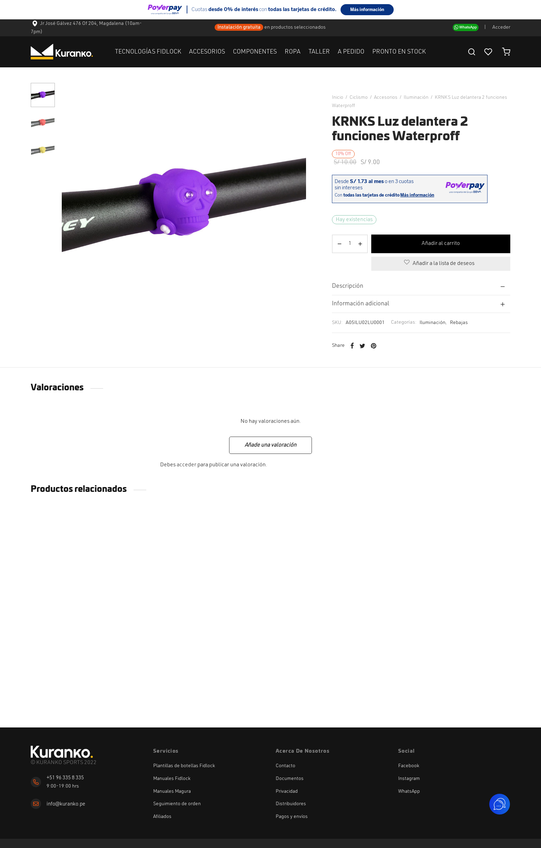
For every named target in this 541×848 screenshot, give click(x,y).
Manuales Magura (172, 791)
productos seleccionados (299, 27)
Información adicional (360, 304)
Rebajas (459, 322)
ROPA (293, 52)
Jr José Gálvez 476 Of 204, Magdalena (78, 23)
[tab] (421, 286)
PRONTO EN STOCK (399, 52)
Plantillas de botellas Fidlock (184, 765)
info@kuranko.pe (66, 804)
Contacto (285, 765)
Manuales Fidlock (171, 778)
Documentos (290, 778)
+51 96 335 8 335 (65, 778)
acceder (186, 465)
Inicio (337, 97)
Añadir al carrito (441, 243)
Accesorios (385, 97)
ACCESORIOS (207, 52)
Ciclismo (359, 97)
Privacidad (287, 791)
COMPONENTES (255, 52)
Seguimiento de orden (177, 803)
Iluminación (416, 97)
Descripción (347, 286)
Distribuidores (291, 803)
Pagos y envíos (292, 816)
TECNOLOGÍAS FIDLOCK (148, 52)
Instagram (409, 778)
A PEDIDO (351, 52)
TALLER (319, 52)
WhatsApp (409, 791)
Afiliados (162, 816)
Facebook (408, 765)
